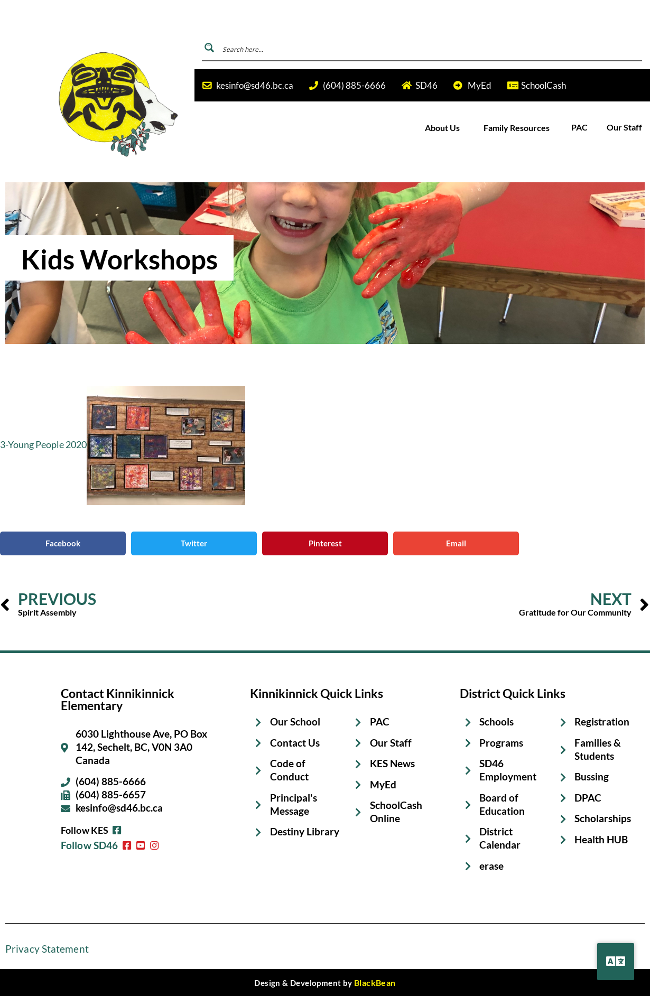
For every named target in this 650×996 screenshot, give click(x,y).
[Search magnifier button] (209, 47)
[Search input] (429, 47)
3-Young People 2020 (43, 444)
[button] (63, 543)
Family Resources (518, 128)
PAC (580, 128)
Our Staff (624, 128)
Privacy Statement (43, 949)
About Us (443, 128)
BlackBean (375, 983)
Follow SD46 (88, 833)
